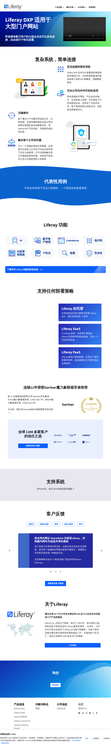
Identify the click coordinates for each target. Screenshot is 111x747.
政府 (80, 524)
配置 (86, 738)
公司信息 (62, 704)
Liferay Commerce (22, 720)
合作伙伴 (61, 708)
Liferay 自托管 (20, 716)
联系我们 (55, 685)
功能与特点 (41, 704)
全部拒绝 (107, 738)
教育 (56, 524)
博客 (37, 708)
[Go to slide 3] (60, 571)
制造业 (31, 524)
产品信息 (19, 704)
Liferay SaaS (19, 708)
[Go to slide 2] (55, 571)
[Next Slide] (102, 551)
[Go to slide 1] (51, 571)
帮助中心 (82, 708)
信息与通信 (68, 524)
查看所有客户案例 (33, 446)
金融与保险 (44, 524)
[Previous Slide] (9, 551)
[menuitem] (60, 7)
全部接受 (96, 738)
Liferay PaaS (19, 712)
